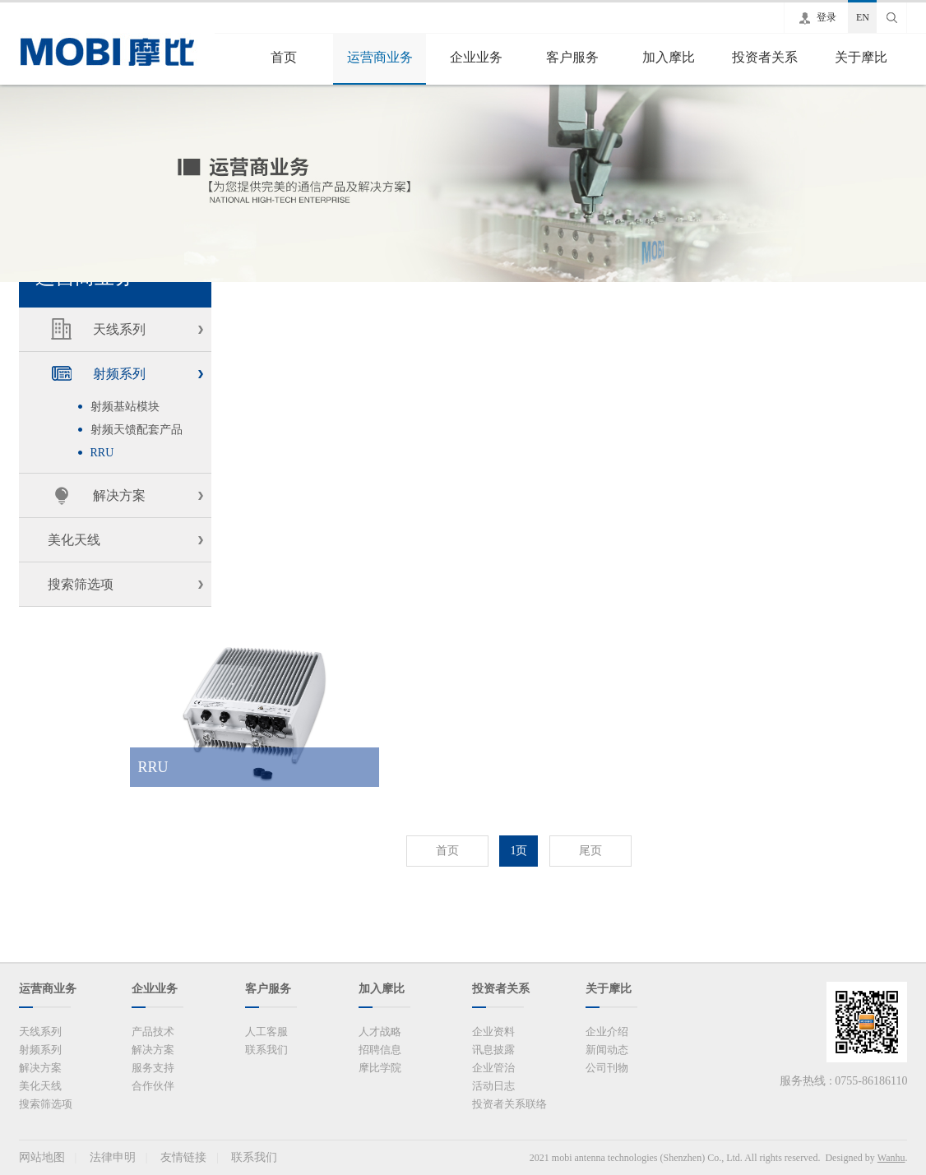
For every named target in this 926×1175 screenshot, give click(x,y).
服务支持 (153, 1068)
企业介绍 (607, 1031)
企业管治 (493, 1068)
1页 (518, 850)
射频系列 (119, 374)
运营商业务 (380, 57)
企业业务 (476, 57)
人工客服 (266, 1031)
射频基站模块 (125, 406)
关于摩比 (861, 57)
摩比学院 (380, 1068)
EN (862, 17)
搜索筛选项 (80, 584)
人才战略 (380, 1031)
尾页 (590, 850)
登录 (826, 17)
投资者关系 (765, 57)
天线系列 (119, 329)
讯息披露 (493, 1049)
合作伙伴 (153, 1086)
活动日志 (493, 1086)
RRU (102, 452)
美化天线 (74, 540)
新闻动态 (607, 1049)
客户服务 (572, 57)
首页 (284, 57)
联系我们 (266, 1049)
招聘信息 (380, 1049)
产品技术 (153, 1031)
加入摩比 (668, 57)
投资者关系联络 (509, 1104)
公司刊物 (607, 1068)
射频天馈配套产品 (136, 429)
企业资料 (493, 1031)
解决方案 (119, 495)
